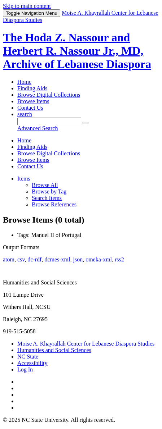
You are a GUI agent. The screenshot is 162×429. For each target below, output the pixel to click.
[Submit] (85, 123)
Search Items (47, 198)
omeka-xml (99, 259)
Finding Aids (32, 88)
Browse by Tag (49, 191)
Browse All (45, 185)
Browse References (54, 204)
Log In (25, 369)
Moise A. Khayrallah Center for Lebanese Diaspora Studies (85, 344)
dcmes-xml (57, 259)
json (78, 259)
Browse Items (33, 101)
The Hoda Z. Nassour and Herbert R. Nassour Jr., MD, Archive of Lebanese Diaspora (77, 50)
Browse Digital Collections (48, 95)
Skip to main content (27, 6)
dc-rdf (34, 259)
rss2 (119, 259)
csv (21, 259)
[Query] (49, 121)
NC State (27, 356)
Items (23, 178)
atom (8, 259)
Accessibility (32, 363)
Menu (31, 13)
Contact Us (30, 108)
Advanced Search (37, 128)
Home (24, 82)
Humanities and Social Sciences (54, 350)
